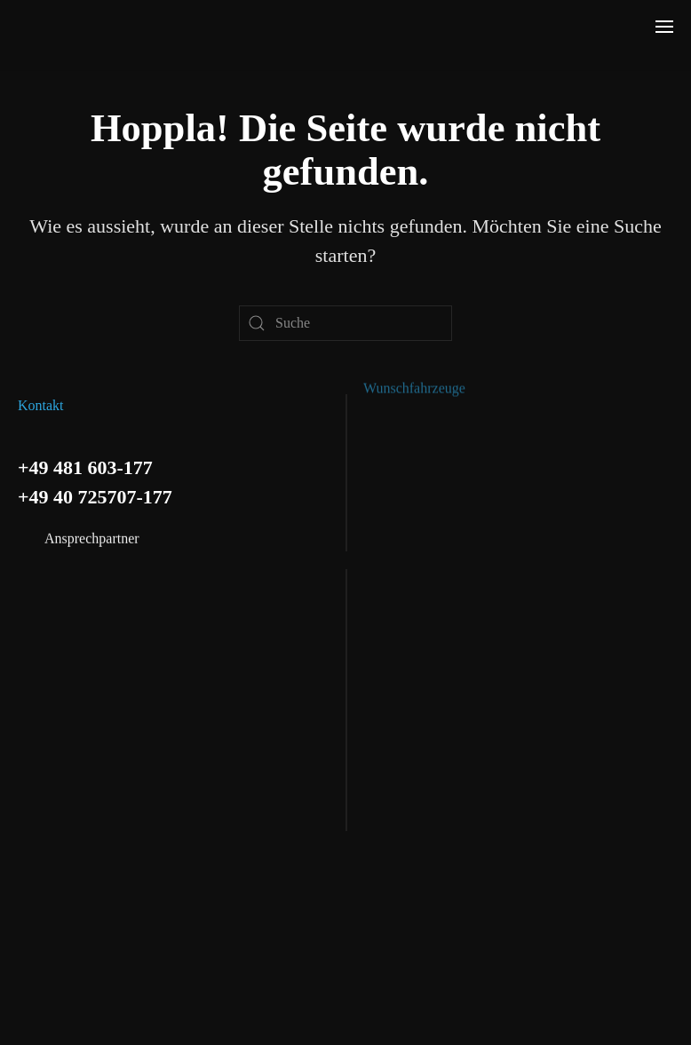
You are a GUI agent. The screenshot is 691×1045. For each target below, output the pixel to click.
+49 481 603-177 (85, 466)
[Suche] (345, 323)
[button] (664, 27)
